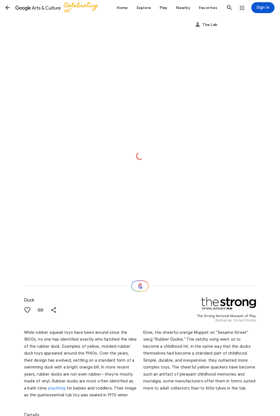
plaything (56, 388)
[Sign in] (263, 7)
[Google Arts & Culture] (59, 7)
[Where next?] (140, 286)
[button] (7, 7)
